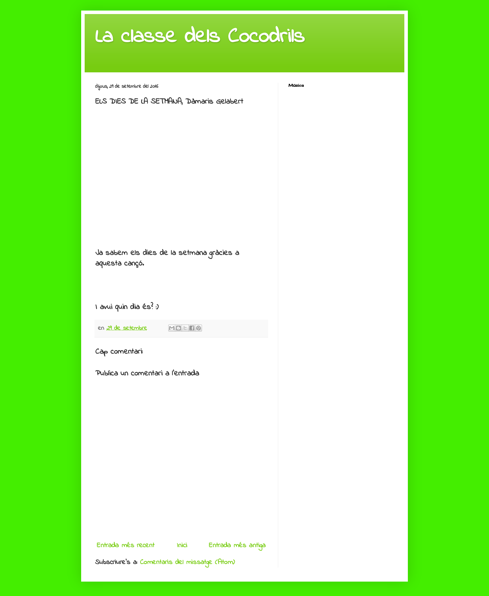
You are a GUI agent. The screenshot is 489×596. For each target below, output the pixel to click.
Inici (182, 546)
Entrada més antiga (237, 546)
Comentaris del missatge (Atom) (187, 562)
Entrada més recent (126, 546)
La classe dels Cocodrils (200, 37)
